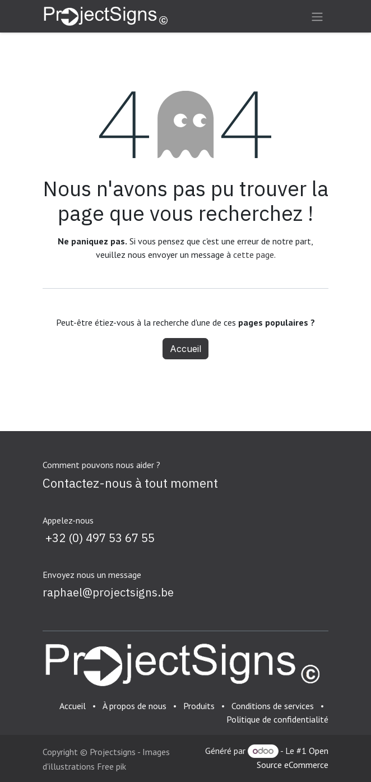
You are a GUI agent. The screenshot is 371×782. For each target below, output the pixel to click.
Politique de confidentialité (277, 719)
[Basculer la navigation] (317, 16)
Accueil (185, 348)
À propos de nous (134, 705)
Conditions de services (272, 705)
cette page (253, 254)
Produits (199, 705)
